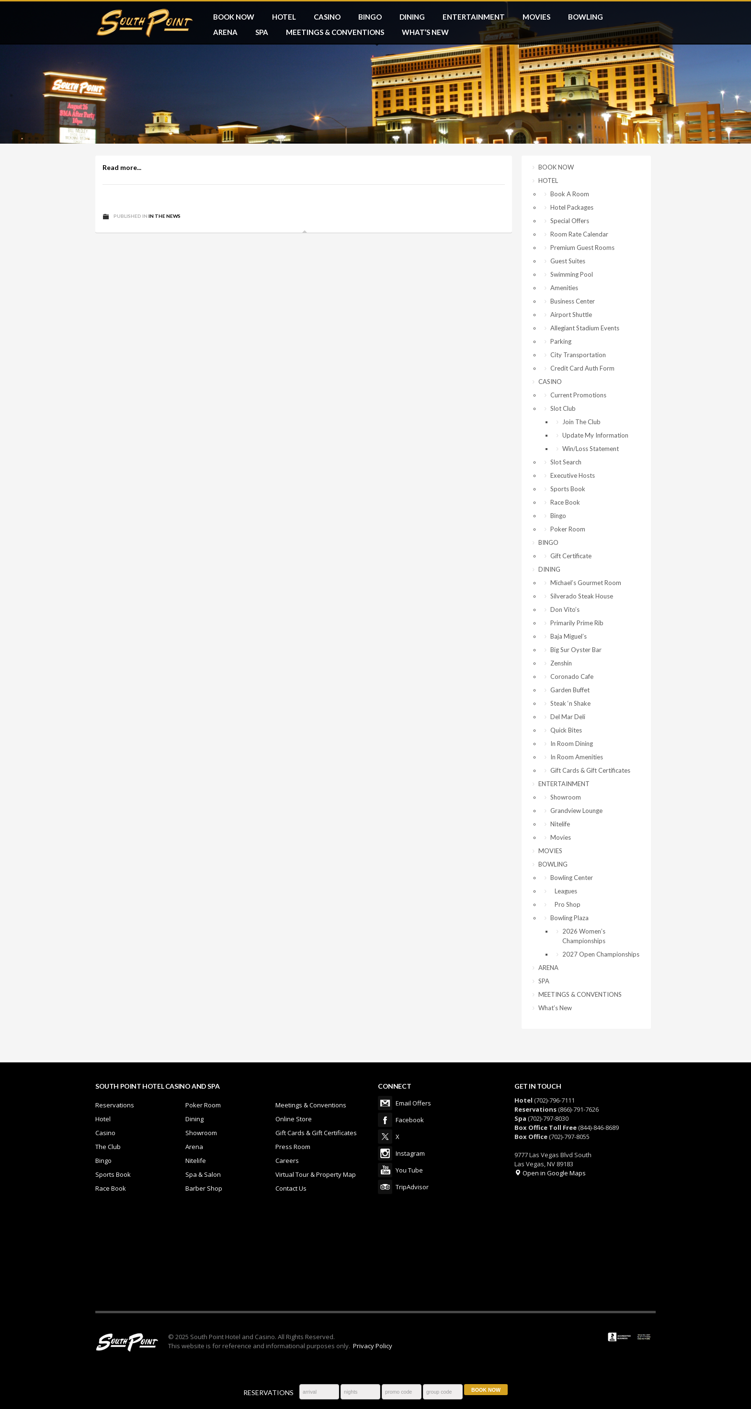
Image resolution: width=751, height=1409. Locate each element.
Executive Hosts (572, 475)
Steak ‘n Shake (570, 703)
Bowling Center (571, 877)
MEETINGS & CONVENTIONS (335, 32)
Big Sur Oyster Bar (576, 650)
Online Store (293, 1119)
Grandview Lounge (576, 810)
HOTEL (284, 16)
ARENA (225, 32)
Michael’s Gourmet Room (585, 582)
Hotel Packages (571, 207)
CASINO (327, 16)
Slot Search (565, 462)
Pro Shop (565, 904)
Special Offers (569, 221)
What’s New (425, 32)
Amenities (564, 288)
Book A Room (569, 194)
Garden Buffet (570, 690)
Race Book (565, 502)
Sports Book (567, 489)
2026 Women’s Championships (583, 936)
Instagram (385, 1153)
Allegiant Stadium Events (584, 328)
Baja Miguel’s (568, 636)
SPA (261, 32)
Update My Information (595, 435)
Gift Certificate (571, 556)
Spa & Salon (203, 1174)
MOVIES (536, 16)
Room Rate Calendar (579, 234)
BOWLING (585, 16)
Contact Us (291, 1188)
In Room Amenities (576, 757)
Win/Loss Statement (590, 448)
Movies (560, 837)
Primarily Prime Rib (576, 623)
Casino (105, 1132)
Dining (194, 1119)
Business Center (572, 301)
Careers (287, 1160)
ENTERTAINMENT (474, 16)
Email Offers (385, 1103)
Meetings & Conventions (310, 1105)
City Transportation (578, 355)
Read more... (121, 167)
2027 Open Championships (600, 954)
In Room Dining (571, 743)
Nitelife (560, 824)
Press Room (292, 1146)
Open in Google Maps (550, 1173)
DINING (412, 16)
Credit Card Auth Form (582, 368)
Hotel (103, 1119)
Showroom (565, 797)
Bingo (558, 515)
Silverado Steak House (581, 596)
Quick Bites (566, 730)
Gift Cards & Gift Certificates (590, 770)
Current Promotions (578, 395)
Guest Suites (567, 261)
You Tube (385, 1170)
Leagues (563, 891)
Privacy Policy (372, 1345)
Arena (194, 1146)
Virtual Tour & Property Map (315, 1174)
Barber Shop (203, 1188)
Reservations (114, 1105)
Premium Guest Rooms (582, 247)
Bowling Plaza (569, 918)
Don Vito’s (565, 609)
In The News (164, 216)
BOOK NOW (233, 16)
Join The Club (581, 422)
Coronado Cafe (571, 676)
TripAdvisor (385, 1187)
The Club (108, 1146)
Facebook (385, 1120)
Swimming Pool (571, 274)
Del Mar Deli (567, 717)
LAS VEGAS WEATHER (375, 1258)
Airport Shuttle (571, 314)
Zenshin (561, 663)
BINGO (370, 16)
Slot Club (563, 408)
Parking (560, 341)
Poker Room (567, 529)
